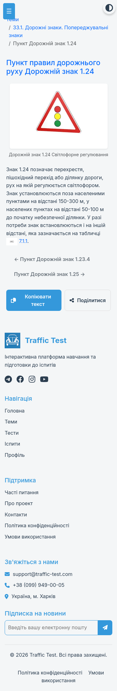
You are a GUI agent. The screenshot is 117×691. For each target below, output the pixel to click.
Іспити (12, 444)
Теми (12, 19)
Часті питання (21, 492)
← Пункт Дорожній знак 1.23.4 (52, 259)
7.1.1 (16, 241)
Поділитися (88, 300)
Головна (15, 411)
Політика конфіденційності (37, 525)
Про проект (19, 503)
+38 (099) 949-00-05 (38, 585)
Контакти (16, 514)
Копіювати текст (31, 300)
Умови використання (30, 537)
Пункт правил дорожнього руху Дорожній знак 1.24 (53, 67)
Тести (12, 433)
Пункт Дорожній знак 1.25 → (49, 274)
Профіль (15, 455)
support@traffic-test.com (42, 574)
